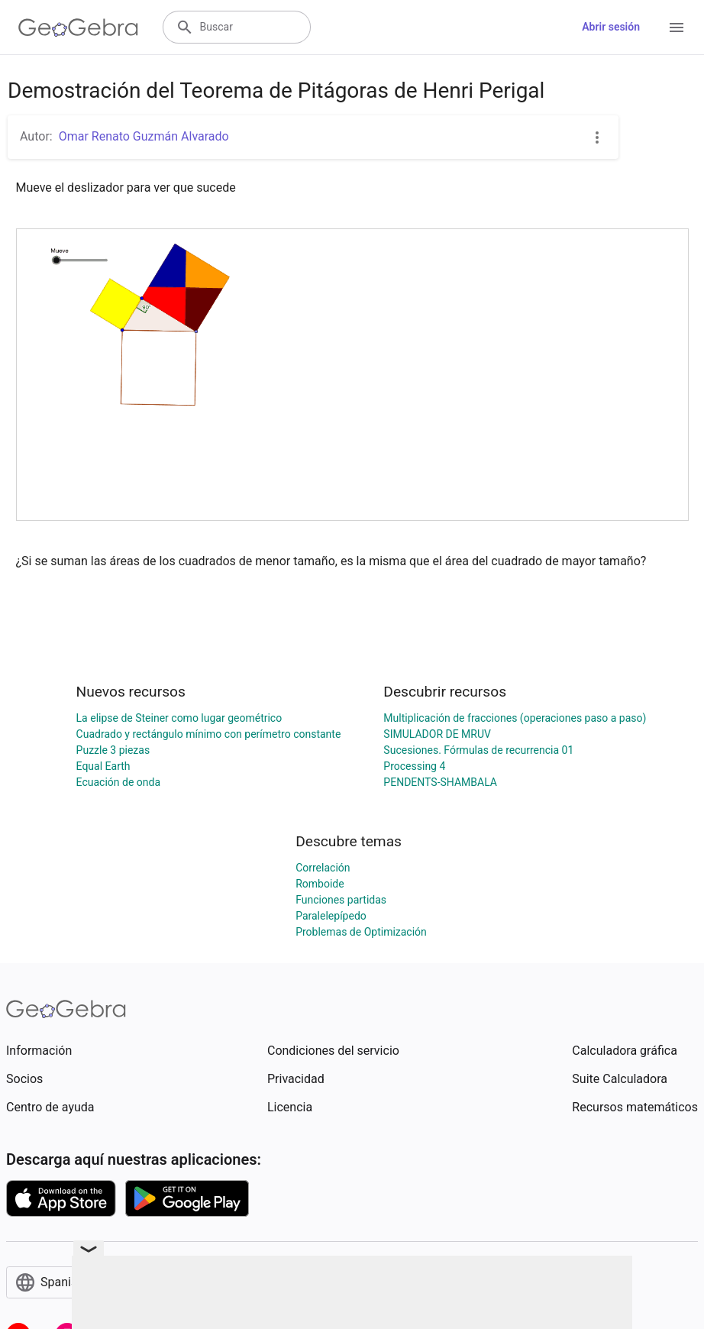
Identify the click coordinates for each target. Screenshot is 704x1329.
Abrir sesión (611, 27)
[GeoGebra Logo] (78, 27)
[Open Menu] (676, 27)
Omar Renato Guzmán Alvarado (144, 136)
